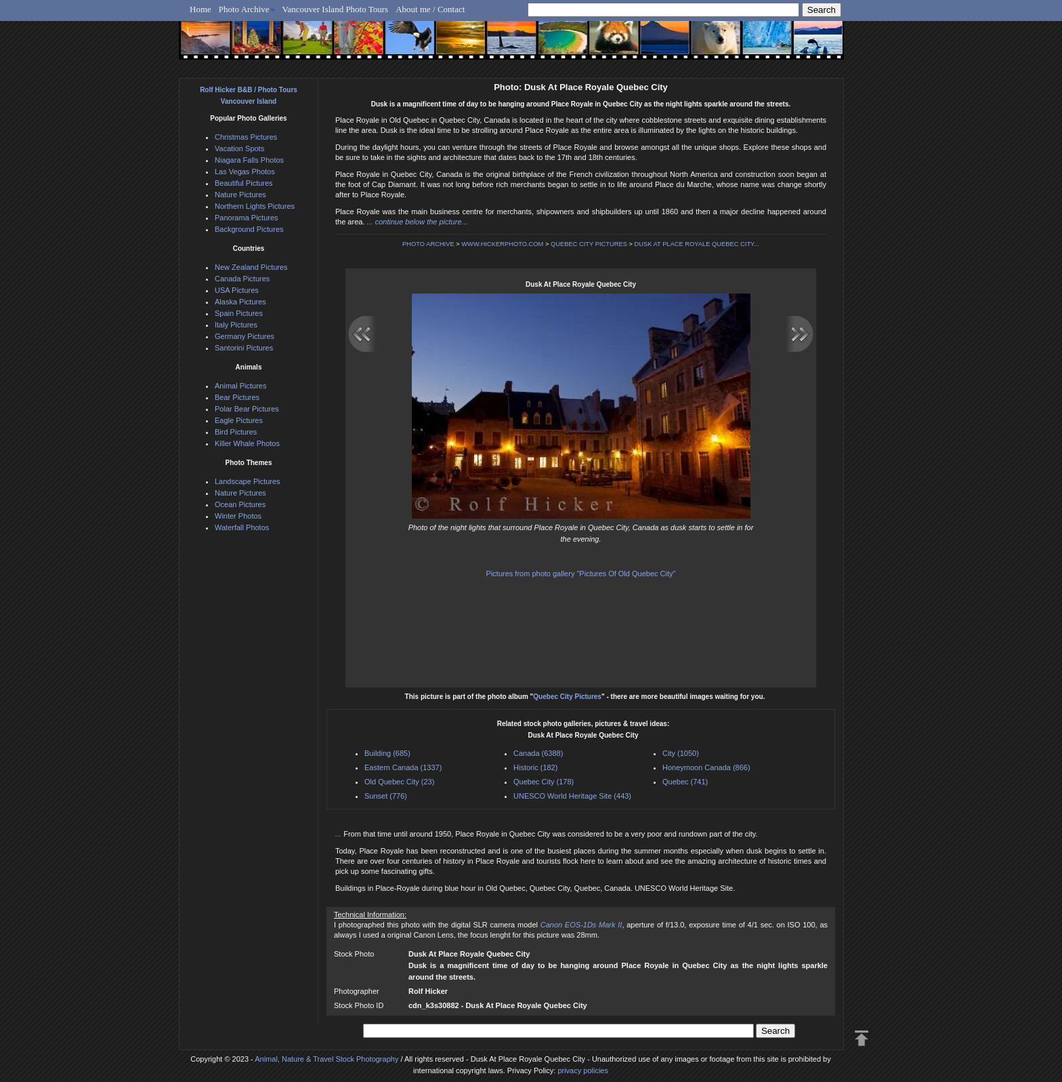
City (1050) (680, 753)
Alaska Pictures (240, 302)
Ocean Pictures (240, 504)
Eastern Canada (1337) (403, 767)
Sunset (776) (385, 796)
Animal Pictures (240, 386)
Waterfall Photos (242, 527)
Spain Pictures (239, 313)
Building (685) (387, 753)
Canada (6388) (538, 753)
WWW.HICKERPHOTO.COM (502, 244)
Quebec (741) (685, 782)
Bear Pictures (237, 397)
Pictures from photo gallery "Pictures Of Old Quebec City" (581, 573)
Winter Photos (238, 516)
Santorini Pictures (244, 348)
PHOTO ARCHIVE (428, 244)
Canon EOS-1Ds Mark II (581, 925)
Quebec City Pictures (567, 696)
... (339, 834)
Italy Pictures (236, 325)
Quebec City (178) (543, 782)
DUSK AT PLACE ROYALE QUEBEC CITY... (697, 244)
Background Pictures (249, 229)
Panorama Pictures (246, 218)
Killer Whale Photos (247, 443)
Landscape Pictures (247, 481)
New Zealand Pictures (251, 267)
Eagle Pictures (239, 420)
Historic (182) (535, 767)
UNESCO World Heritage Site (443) (572, 796)
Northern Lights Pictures (255, 206)
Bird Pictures (236, 432)
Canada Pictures (242, 279)
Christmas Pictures (246, 137)
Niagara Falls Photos (249, 160)
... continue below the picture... (416, 222)
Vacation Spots (239, 148)
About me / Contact (430, 9)
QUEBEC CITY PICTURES (589, 244)
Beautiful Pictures (244, 183)
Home (200, 9)
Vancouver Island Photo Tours (335, 9)
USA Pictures (237, 290)
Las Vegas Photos (245, 171)
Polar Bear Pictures (247, 409)
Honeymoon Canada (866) (706, 767)
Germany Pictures (244, 336)
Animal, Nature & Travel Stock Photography (326, 1059)
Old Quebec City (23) (399, 782)
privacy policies (582, 1070)
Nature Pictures (240, 195)
